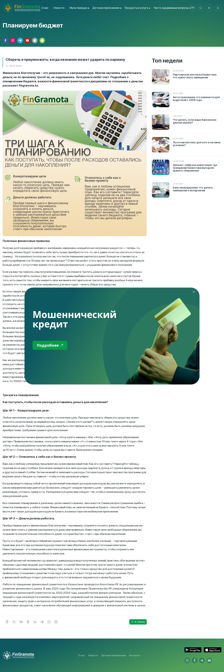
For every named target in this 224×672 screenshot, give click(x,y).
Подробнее (51, 345)
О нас (44, 7)
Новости (58, 7)
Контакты (134, 655)
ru (191, 7)
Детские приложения (113, 655)
